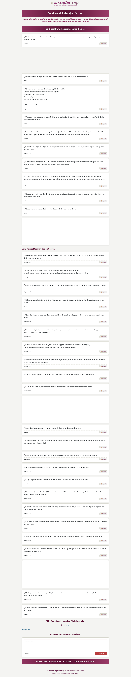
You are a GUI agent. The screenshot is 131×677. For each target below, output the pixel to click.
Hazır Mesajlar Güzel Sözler (65, 3)
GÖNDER (101, 653)
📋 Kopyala (103, 43)
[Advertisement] (65, 60)
